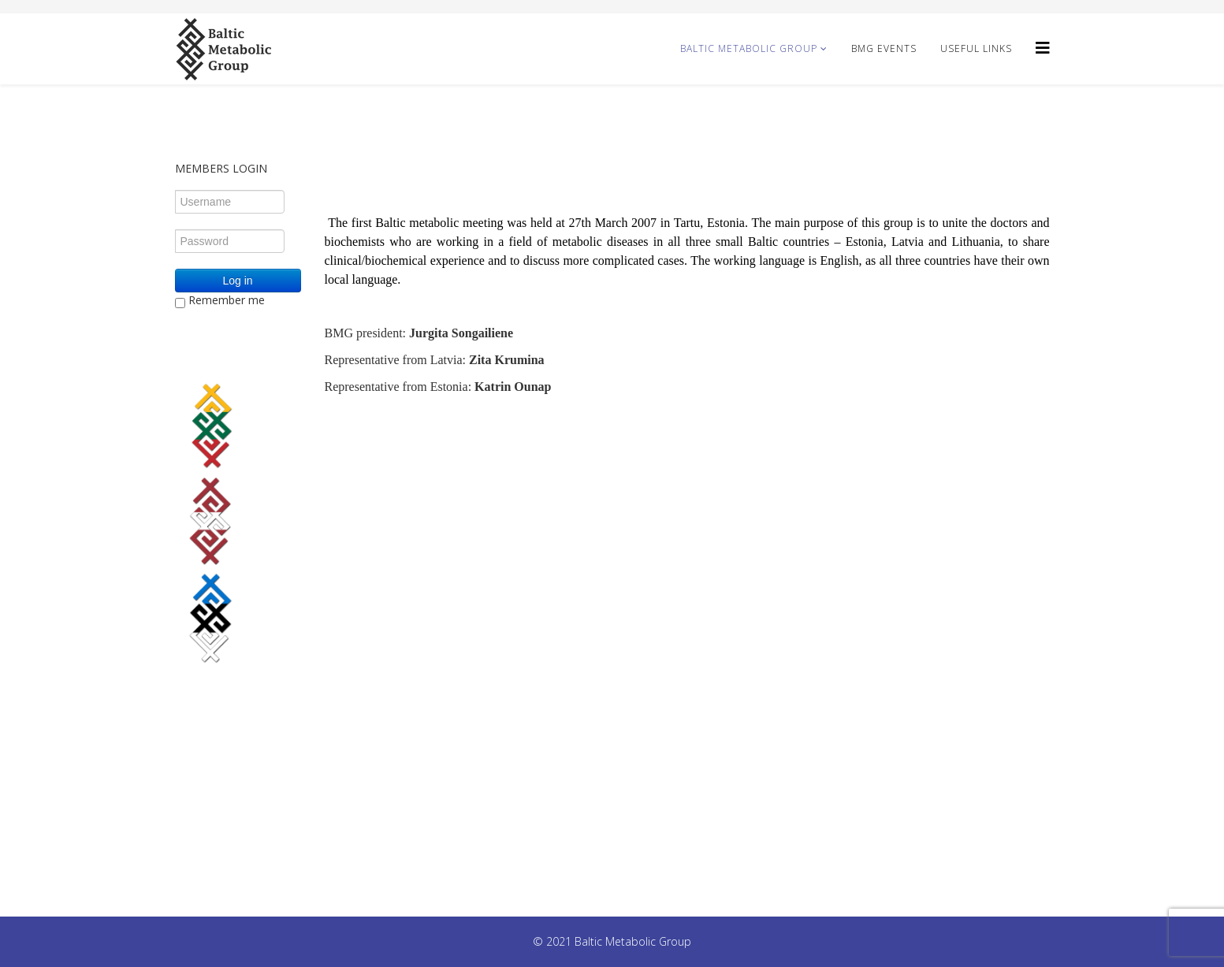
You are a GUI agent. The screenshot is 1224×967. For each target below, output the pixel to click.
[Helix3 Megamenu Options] (1043, 47)
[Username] (230, 202)
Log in (237, 280)
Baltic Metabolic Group (748, 48)
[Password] (230, 241)
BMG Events (884, 48)
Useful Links (976, 48)
